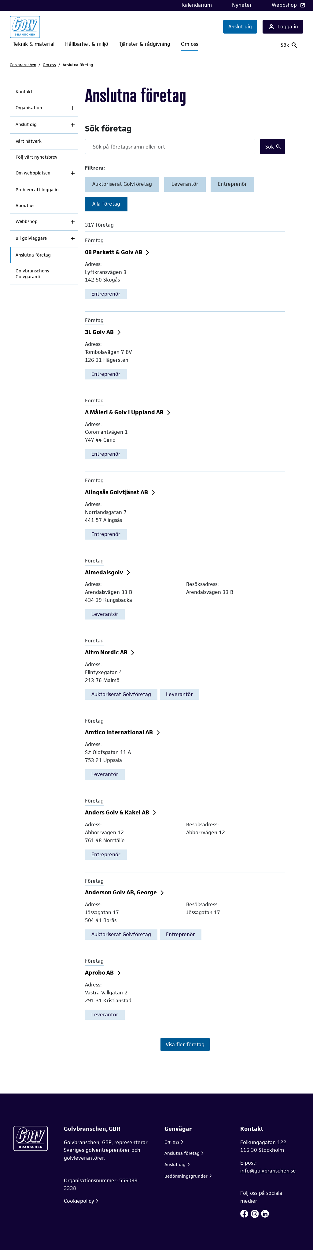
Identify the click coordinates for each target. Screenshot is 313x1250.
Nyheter (242, 5)
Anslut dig (240, 26)
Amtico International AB (119, 732)
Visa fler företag (185, 1044)
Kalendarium (197, 5)
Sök (269, 146)
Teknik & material (33, 44)
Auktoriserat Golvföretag (122, 184)
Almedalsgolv (104, 572)
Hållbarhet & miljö (86, 44)
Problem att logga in (37, 189)
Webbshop (285, 5)
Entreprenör (232, 184)
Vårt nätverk (29, 141)
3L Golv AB (100, 332)
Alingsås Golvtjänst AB (117, 492)
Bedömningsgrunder (186, 1176)
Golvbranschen (23, 64)
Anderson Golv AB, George (121, 892)
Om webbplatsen (33, 173)
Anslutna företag (33, 255)
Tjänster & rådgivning (144, 44)
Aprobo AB (100, 972)
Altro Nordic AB (107, 652)
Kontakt (24, 92)
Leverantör (184, 184)
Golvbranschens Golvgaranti (32, 273)
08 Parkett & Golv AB (114, 252)
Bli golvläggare (31, 238)
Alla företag (106, 203)
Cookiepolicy (79, 1201)
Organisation (29, 107)
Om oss (189, 44)
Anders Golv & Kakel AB (117, 812)
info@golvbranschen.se (268, 1170)
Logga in (283, 27)
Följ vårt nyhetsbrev (36, 157)
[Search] (170, 146)
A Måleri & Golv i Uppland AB (125, 412)
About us (25, 205)
